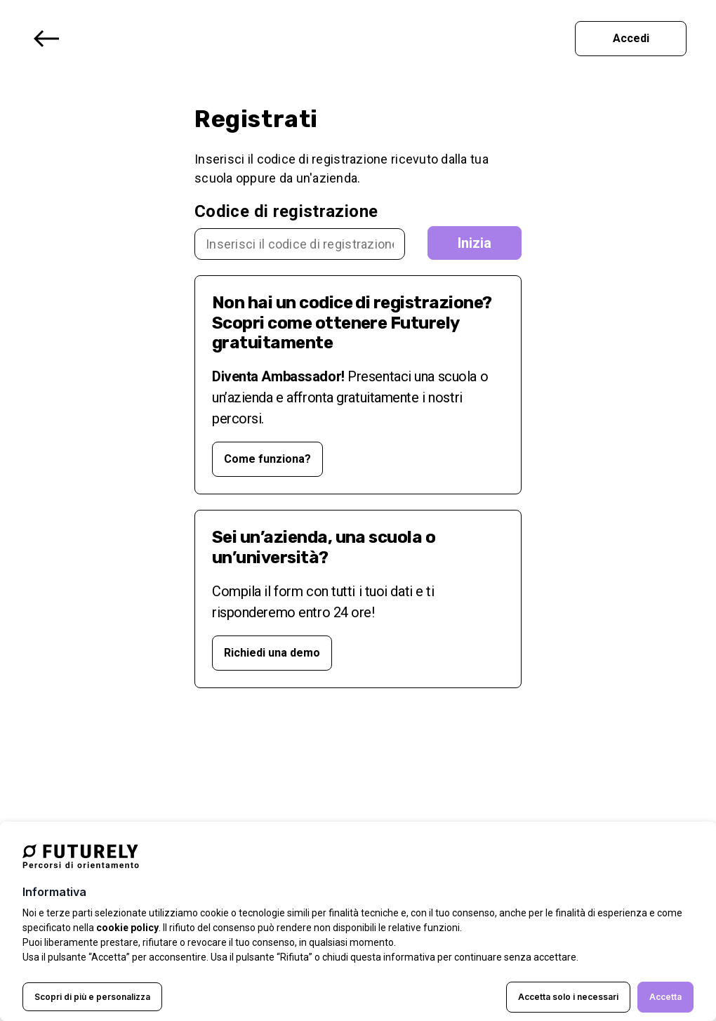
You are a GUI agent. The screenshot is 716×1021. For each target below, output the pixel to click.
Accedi (631, 38)
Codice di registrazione (286, 211)
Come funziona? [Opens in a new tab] (267, 459)
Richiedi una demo (272, 652)
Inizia (474, 243)
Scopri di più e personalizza (92, 997)
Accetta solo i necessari (568, 997)
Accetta (665, 997)
